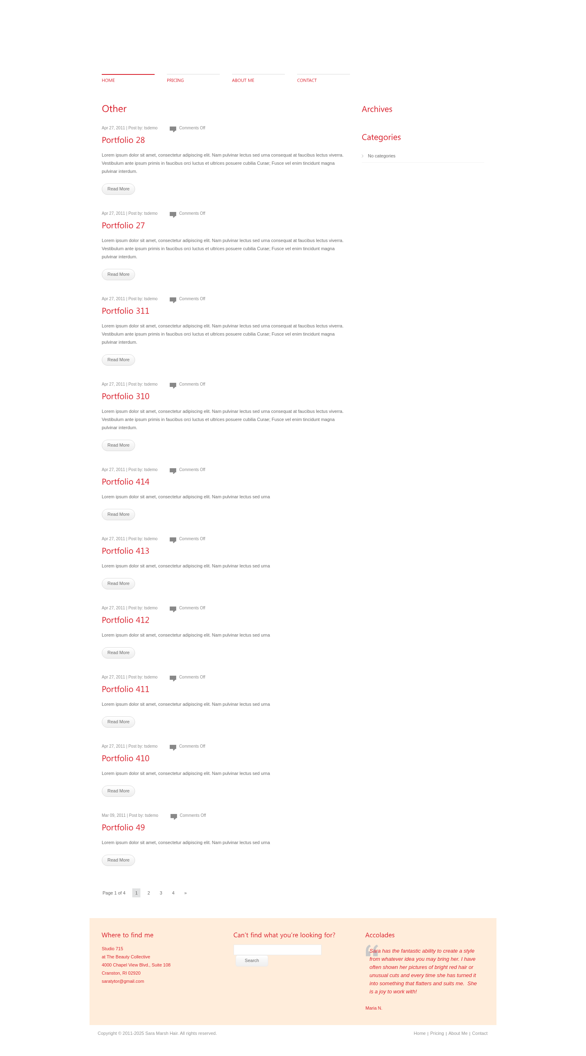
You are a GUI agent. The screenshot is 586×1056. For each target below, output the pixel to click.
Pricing (437, 1033)
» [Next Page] (185, 892)
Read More (118, 188)
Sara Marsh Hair (161, 1033)
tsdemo (150, 128)
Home (420, 1033)
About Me (458, 1033)
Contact (480, 1033)
